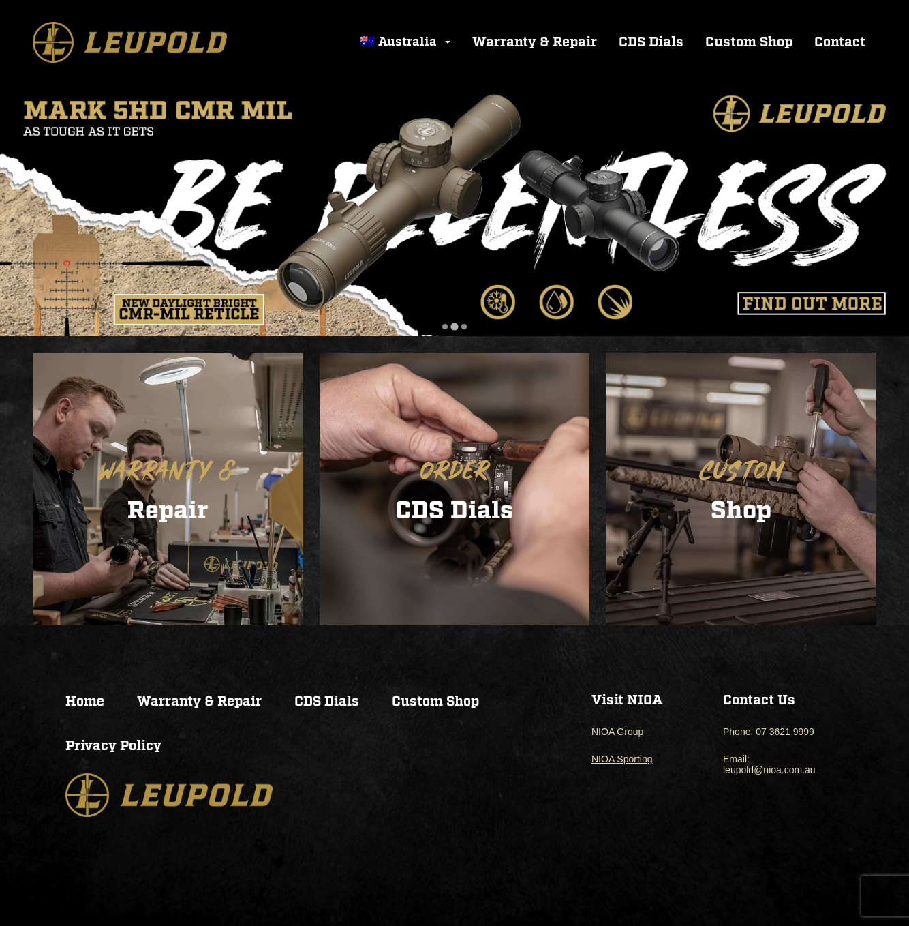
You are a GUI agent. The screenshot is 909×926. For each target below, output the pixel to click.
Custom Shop (748, 42)
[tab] (444, 327)
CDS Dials (651, 42)
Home (84, 702)
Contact (839, 42)
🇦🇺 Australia (406, 42)
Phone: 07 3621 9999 (768, 731)
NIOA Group (617, 731)
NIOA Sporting (622, 758)
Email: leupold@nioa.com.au (769, 764)
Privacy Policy (113, 746)
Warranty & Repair (534, 42)
